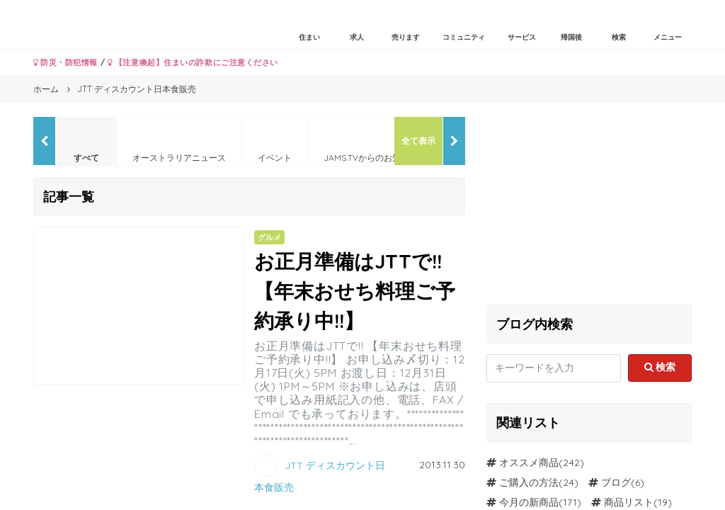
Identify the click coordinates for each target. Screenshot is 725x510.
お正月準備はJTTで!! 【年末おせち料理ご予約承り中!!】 (354, 291)
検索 (660, 367)
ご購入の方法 (529, 482)
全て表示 (418, 140)
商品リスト (628, 502)
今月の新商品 (529, 502)
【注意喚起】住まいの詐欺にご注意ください (193, 62)
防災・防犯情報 (65, 62)
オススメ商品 (529, 462)
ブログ (616, 482)
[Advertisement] (589, 205)
